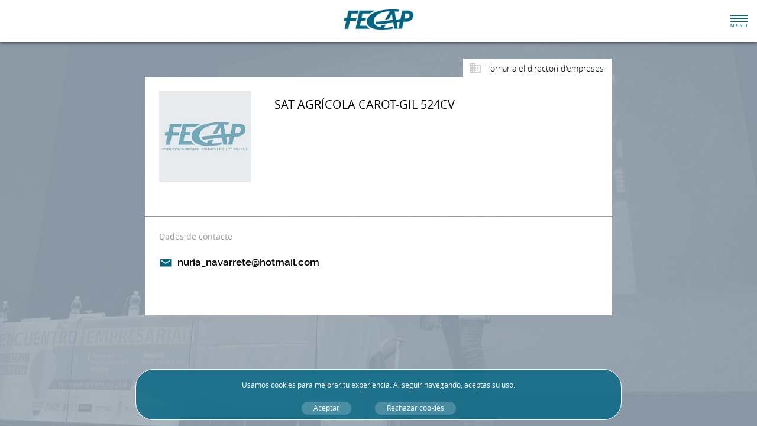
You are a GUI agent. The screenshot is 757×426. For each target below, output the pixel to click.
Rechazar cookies (415, 408)
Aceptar (326, 408)
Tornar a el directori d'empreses (545, 68)
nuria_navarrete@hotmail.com (248, 262)
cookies (283, 384)
